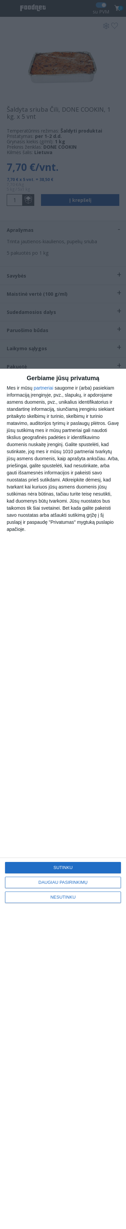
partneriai (43, 388)
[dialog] (63, 799)
